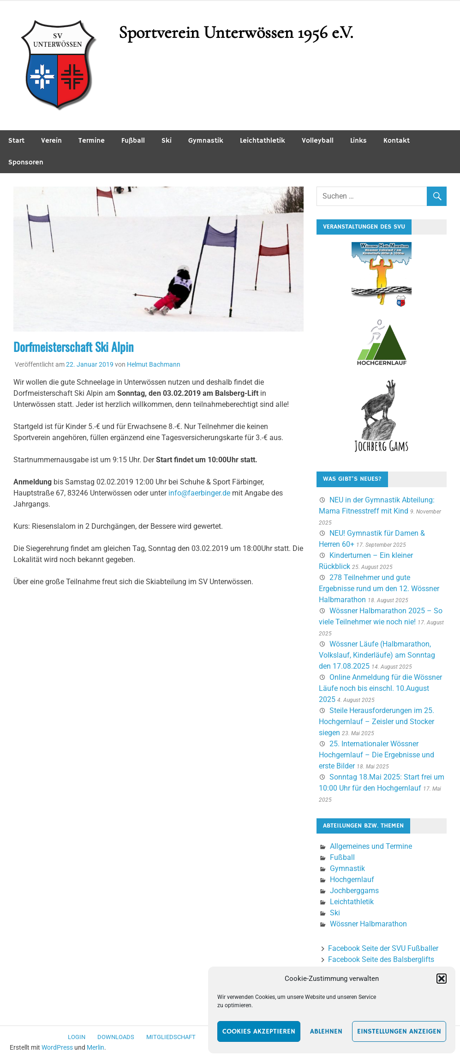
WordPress (57, 1047)
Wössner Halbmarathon (368, 923)
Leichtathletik (262, 140)
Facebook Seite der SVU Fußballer (383, 948)
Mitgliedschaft (171, 1037)
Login (76, 1037)
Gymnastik (205, 140)
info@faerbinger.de (199, 493)
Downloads (115, 1037)
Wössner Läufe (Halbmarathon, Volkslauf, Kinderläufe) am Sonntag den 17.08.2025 (377, 655)
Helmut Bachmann (153, 364)
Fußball (133, 140)
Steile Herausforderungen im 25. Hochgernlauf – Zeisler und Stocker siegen (376, 721)
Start (16, 140)
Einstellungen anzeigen (399, 1031)
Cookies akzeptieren (258, 1031)
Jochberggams (354, 890)
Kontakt (396, 140)
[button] (441, 978)
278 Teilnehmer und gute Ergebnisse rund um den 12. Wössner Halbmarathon (379, 588)
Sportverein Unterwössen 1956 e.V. (236, 32)
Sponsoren (25, 162)
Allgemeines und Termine (371, 846)
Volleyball (318, 140)
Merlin (95, 1047)
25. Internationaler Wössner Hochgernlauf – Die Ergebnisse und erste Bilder (376, 754)
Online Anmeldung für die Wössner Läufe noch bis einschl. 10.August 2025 (380, 688)
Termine (91, 140)
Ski (166, 140)
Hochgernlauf (352, 879)
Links (358, 140)
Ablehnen (326, 1031)
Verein (51, 140)
